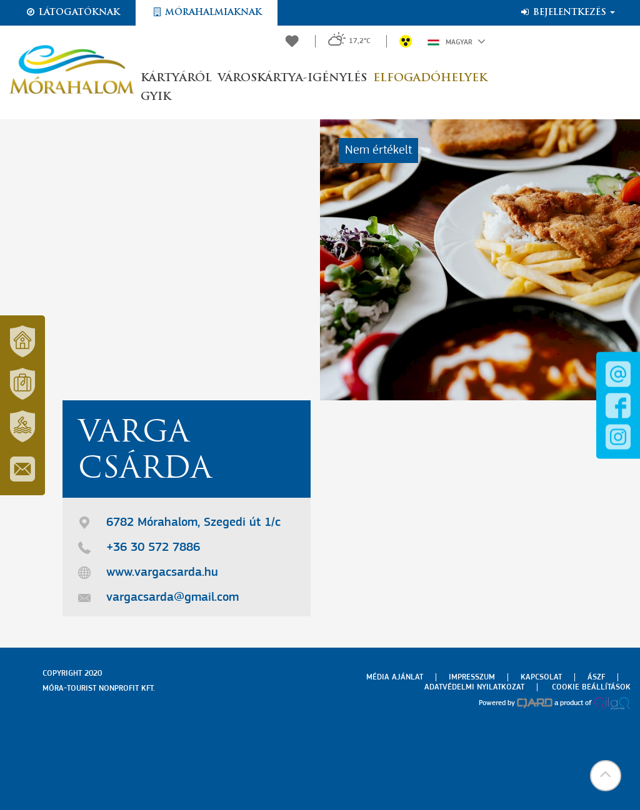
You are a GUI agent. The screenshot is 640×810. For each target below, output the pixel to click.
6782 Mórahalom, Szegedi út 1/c (193, 522)
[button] (605, 775)
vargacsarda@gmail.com (172, 597)
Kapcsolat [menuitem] (541, 677)
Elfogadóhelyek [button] (430, 78)
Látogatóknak (72, 12)
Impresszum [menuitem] (472, 677)
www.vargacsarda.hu (162, 572)
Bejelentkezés (567, 12)
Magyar (457, 41)
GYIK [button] (156, 97)
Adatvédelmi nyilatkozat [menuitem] (474, 687)
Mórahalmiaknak (206, 12)
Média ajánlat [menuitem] (394, 677)
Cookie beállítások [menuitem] (591, 687)
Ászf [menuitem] (596, 677)
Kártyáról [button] (176, 78)
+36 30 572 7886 (153, 547)
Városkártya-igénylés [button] (292, 78)
